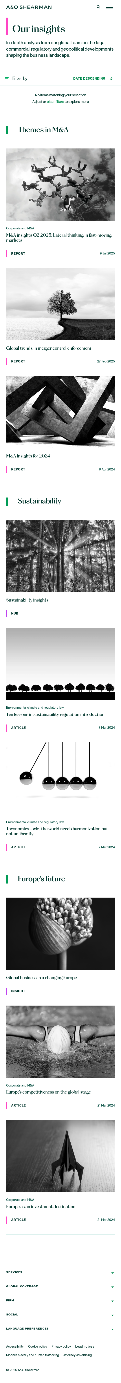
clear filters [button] (55, 102)
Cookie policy (37, 1346)
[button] (16, 78)
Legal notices (84, 1346)
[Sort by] (89, 78)
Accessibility (15, 1346)
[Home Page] (109, 7)
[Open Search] (99, 7)
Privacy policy (61, 1346)
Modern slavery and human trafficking (32, 1355)
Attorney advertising (77, 1355)
